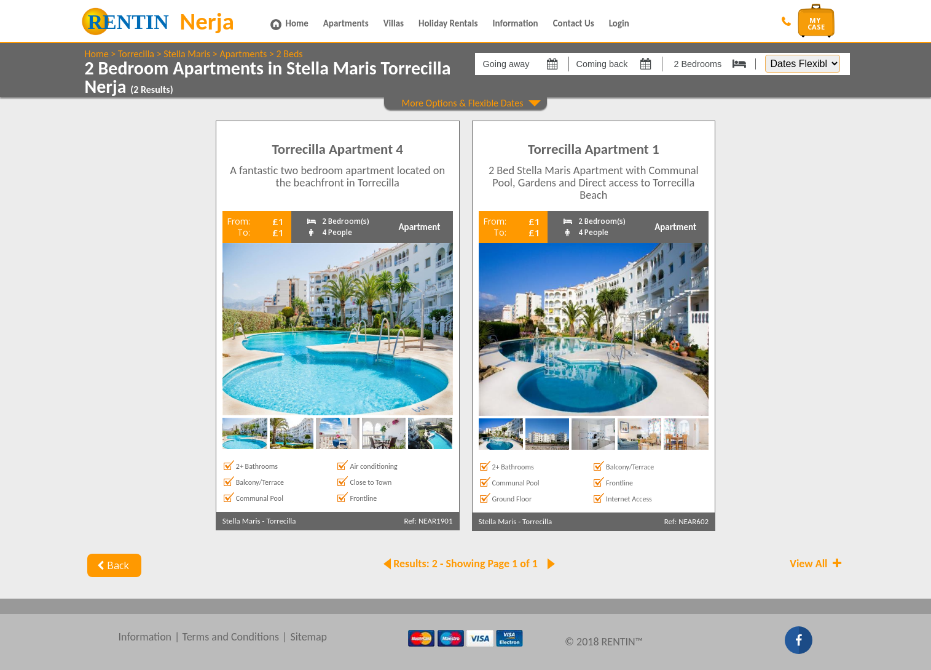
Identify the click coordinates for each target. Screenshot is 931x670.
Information (515, 23)
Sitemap (308, 637)
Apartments (346, 23)
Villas (393, 23)
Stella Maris (186, 54)
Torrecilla (136, 54)
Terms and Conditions (230, 637)
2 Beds (290, 54)
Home (297, 23)
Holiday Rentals (447, 23)
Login (619, 23)
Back (112, 565)
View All (817, 563)
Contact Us (573, 23)
